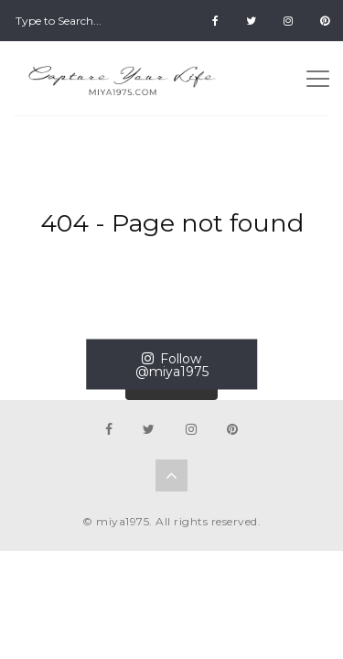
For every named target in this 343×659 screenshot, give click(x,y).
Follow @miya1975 (172, 365)
